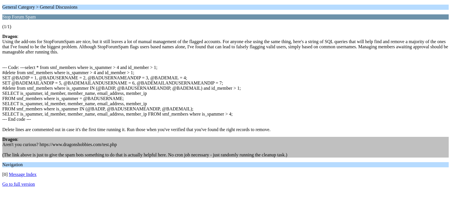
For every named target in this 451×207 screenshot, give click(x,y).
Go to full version (18, 184)
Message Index (23, 174)
